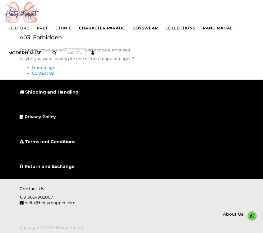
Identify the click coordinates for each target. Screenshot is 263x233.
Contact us (32, 188)
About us (233, 214)
